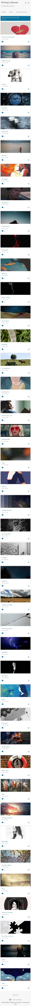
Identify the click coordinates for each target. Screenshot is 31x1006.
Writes (3, 12)
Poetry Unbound (21, 12)
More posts (15, 994)
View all (4, 19)
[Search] (26, 2)
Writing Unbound (9, 2)
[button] (28, 42)
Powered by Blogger (15, 999)
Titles (10, 12)
